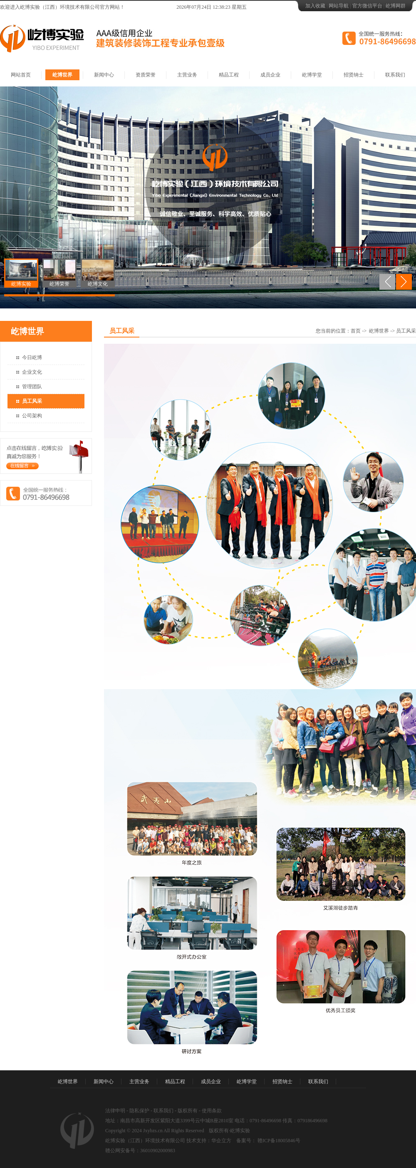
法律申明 (115, 1111)
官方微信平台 (367, 6)
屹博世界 (62, 75)
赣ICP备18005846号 (278, 1140)
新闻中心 (104, 75)
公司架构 (32, 416)
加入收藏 (315, 6)
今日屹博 (32, 357)
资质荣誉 (146, 75)
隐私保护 (139, 1111)
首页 (356, 331)
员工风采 (32, 401)
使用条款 (212, 1111)
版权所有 (188, 1111)
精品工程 (229, 75)
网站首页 (21, 75)
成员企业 (270, 75)
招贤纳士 (354, 75)
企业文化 (32, 372)
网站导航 (339, 6)
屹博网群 (396, 6)
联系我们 (395, 75)
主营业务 (187, 75)
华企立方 (221, 1140)
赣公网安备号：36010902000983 (140, 1150)
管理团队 (32, 386)
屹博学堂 (312, 75)
